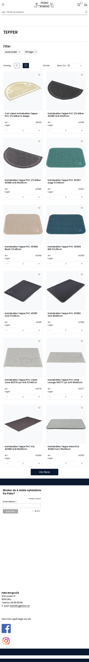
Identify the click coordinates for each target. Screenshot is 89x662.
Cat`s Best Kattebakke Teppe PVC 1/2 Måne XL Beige (21, 115)
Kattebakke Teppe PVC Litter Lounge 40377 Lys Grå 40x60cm (65, 381)
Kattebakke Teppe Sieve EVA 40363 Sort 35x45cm (63, 448)
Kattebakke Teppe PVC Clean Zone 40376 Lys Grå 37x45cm (21, 381)
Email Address (10, 501)
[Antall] (23, 130)
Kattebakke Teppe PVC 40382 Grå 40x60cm (64, 314)
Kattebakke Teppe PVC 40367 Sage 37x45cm (64, 181)
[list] (16, 65)
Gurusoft (44, 656)
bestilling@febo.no (20, 605)
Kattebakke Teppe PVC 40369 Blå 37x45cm (64, 248)
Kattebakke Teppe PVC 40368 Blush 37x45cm (21, 248)
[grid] (26, 65)
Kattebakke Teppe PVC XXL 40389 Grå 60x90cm (20, 448)
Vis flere (44, 472)
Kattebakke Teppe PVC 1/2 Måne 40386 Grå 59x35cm (23, 181)
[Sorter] (69, 65)
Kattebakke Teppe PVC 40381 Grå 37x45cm (21, 314)
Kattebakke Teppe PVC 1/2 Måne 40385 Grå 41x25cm (66, 115)
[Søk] (43, 12)
